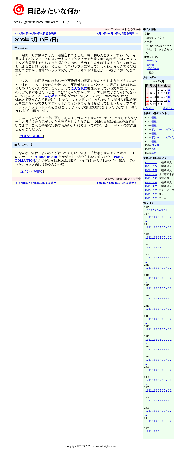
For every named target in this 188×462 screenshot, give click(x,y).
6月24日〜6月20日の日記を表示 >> (117, 33)
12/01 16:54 (151, 162)
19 (147, 100)
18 (169, 96)
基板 (154, 117)
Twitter (150, 64)
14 (154, 96)
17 (165, 96)
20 (151, 100)
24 (165, 100)
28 (154, 104)
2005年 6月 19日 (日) (36, 39)
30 (161, 104)
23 (161, 100)
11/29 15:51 (151, 170)
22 (158, 100)
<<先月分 (148, 108)
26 (147, 104)
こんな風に (79, 88)
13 (151, 96)
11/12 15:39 (151, 194)
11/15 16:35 (151, 190)
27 (151, 104)
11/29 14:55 (151, 186)
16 (161, 96)
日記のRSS (153, 68)
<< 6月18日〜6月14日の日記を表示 (35, 33)
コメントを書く (31, 136)
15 (158, 96)
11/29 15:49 (151, 178)
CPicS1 (155, 145)
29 (158, 104)
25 (169, 100)
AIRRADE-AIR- (46, 156)
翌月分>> (168, 108)
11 (169, 93)
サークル (152, 60)
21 (154, 100)
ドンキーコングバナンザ (165, 129)
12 (147, 96)
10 (165, 93)
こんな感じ (49, 96)
